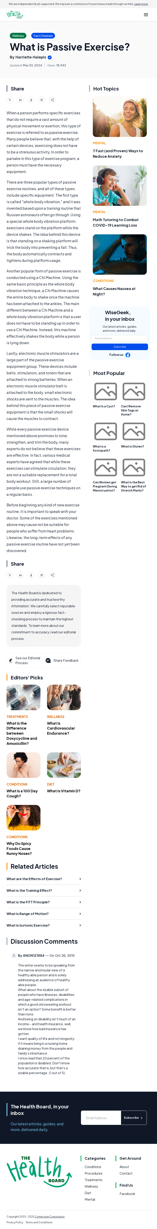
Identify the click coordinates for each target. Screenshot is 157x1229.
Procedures (93, 1173)
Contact (126, 1173)
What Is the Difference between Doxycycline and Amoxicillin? (22, 733)
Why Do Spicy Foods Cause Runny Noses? (19, 848)
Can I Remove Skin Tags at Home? (131, 410)
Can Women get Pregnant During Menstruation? (105, 486)
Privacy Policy (15, 1222)
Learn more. (141, 4)
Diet (50, 784)
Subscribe (120, 346)
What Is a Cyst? (104, 406)
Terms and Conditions (39, 1222)
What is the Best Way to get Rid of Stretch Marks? (133, 486)
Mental (99, 143)
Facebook (127, 1194)
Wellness (55, 716)
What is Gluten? (132, 446)
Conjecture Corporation (50, 1216)
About (124, 1167)
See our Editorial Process (24, 660)
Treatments (17, 716)
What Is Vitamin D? (64, 790)
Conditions (17, 784)
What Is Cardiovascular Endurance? (61, 728)
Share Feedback (61, 660)
